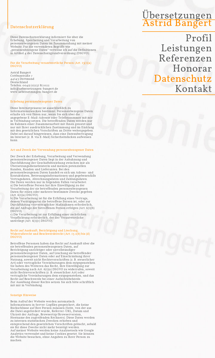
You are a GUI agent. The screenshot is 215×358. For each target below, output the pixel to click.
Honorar (192, 68)
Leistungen (186, 48)
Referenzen (185, 58)
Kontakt (193, 88)
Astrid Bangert (177, 22)
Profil (199, 38)
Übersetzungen (177, 19)
